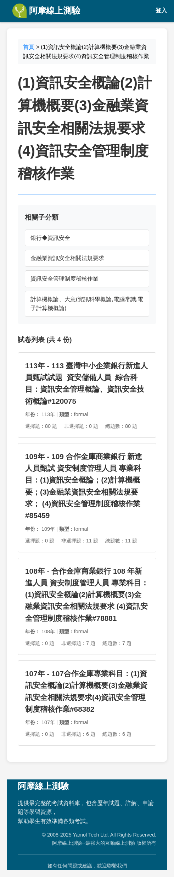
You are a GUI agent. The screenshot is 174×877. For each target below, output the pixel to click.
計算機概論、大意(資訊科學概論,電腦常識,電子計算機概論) (86, 303)
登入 (161, 10)
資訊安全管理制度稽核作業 (64, 279)
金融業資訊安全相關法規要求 (67, 258)
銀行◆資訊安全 (50, 238)
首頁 (28, 47)
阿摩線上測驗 (46, 11)
